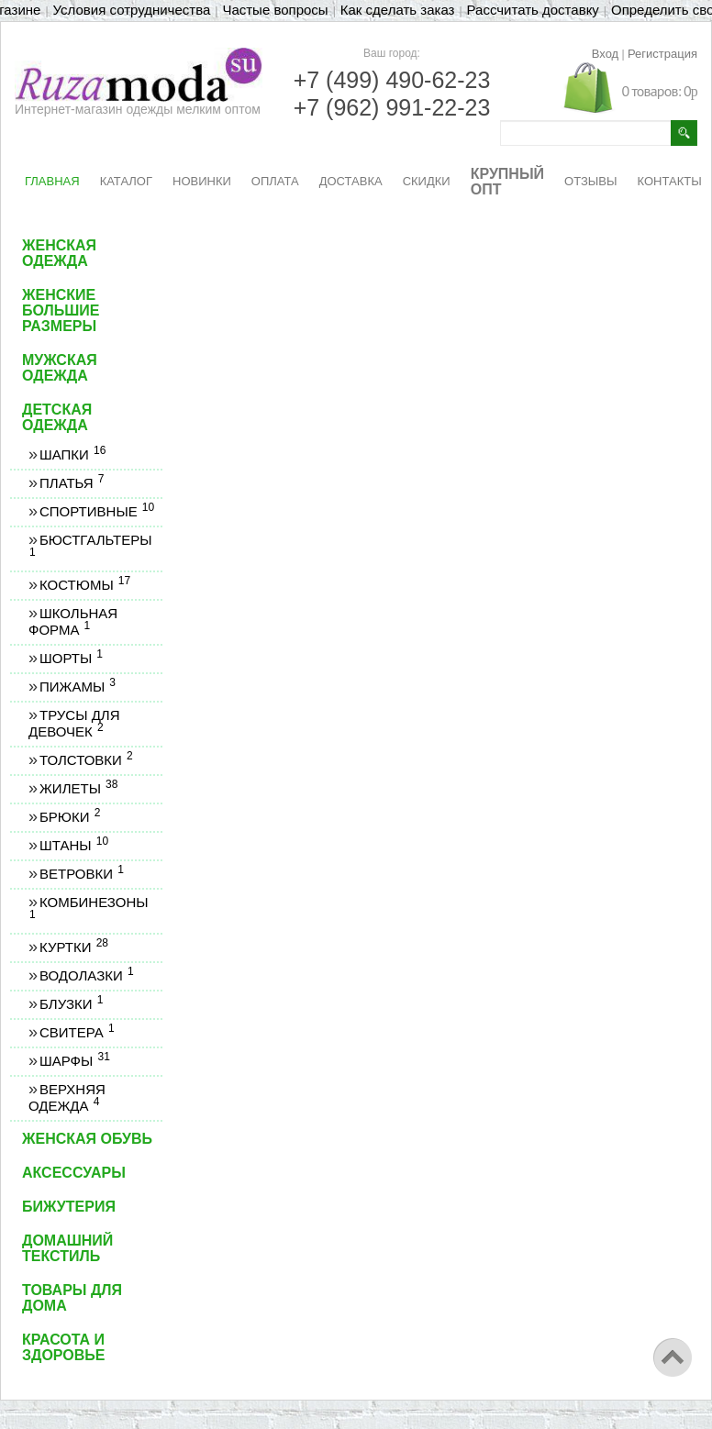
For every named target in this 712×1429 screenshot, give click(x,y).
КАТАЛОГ (126, 181)
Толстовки (85, 760)
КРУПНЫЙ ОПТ (507, 181)
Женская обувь (87, 1139)
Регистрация (662, 54)
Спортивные (96, 511)
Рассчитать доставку (533, 9)
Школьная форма (72, 621)
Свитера (76, 1032)
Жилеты (78, 788)
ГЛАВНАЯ (52, 181)
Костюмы (84, 585)
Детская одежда (57, 417)
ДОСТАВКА (351, 181)
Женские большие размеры (61, 310)
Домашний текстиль (67, 1248)
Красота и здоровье (64, 1347)
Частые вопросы (275, 9)
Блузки (70, 1004)
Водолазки (86, 975)
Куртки (73, 947)
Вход (605, 54)
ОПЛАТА (275, 181)
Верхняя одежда (67, 1097)
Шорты (70, 658)
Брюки (69, 817)
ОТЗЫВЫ (590, 181)
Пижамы (77, 686)
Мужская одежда (59, 367)
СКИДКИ (427, 181)
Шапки (72, 454)
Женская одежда (59, 253)
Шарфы (74, 1061)
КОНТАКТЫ (670, 181)
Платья (71, 483)
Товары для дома (72, 1297)
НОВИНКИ (201, 181)
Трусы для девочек (73, 723)
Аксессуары (74, 1172)
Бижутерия (69, 1206)
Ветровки (81, 873)
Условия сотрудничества (132, 9)
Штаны (73, 845)
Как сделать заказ (397, 9)
